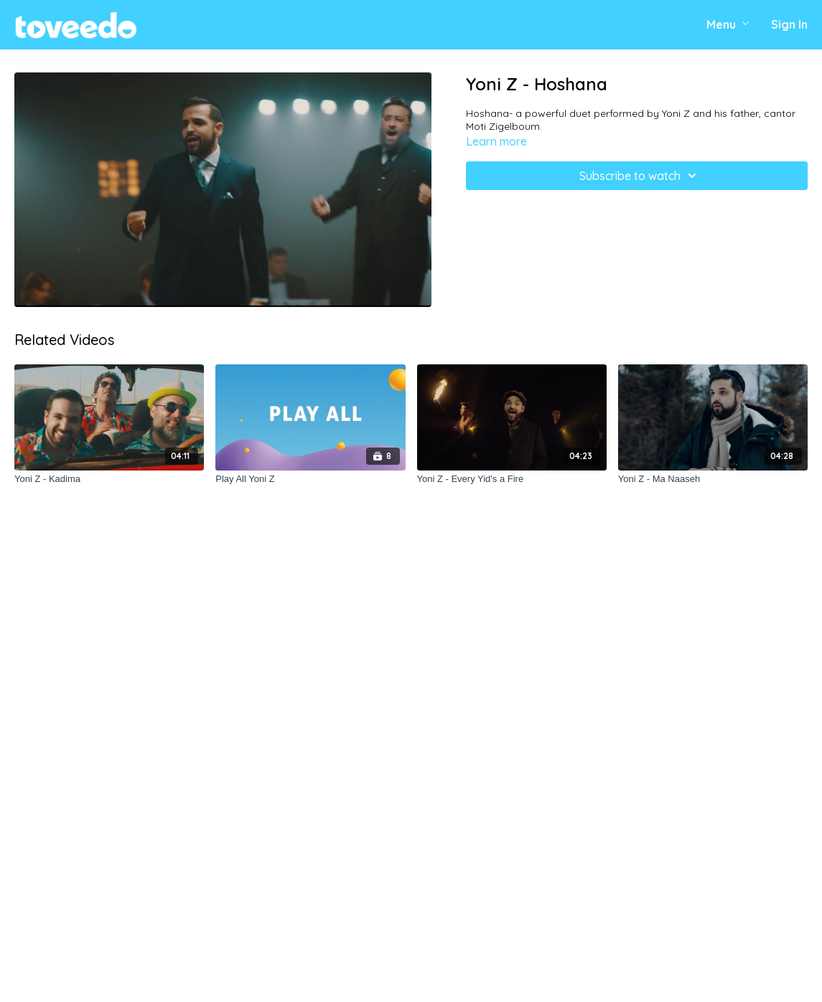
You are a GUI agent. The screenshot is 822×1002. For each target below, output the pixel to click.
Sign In (789, 24)
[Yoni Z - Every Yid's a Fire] (512, 479)
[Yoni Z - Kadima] (109, 479)
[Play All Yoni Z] (310, 479)
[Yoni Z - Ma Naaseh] (713, 479)
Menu (727, 24)
